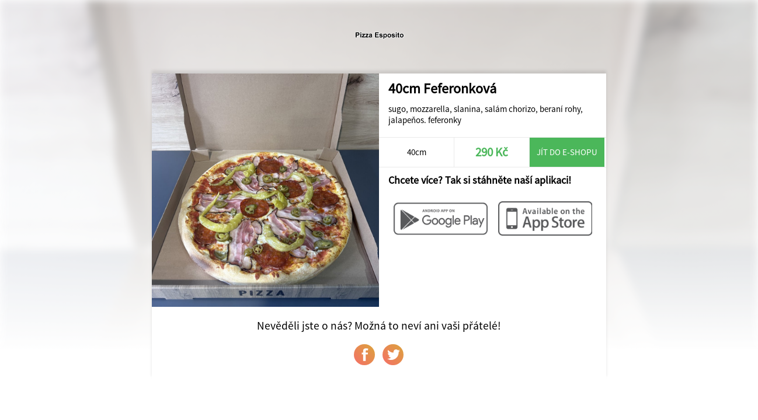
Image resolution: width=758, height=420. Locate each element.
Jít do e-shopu (567, 152)
